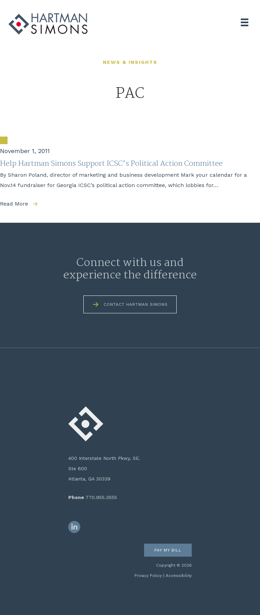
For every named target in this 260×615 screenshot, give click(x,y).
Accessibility (179, 575)
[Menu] (244, 22)
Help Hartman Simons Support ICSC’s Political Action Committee (111, 164)
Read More (14, 203)
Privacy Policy (148, 575)
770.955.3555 (101, 497)
